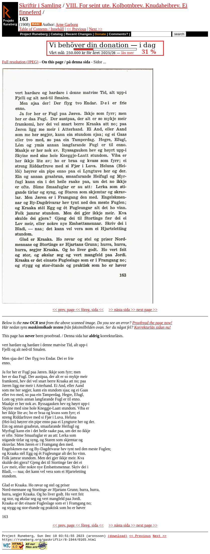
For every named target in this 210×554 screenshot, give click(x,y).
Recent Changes (79, 34)
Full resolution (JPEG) (20, 62)
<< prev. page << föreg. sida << (78, 310)
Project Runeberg (34, 34)
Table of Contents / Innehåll (41, 29)
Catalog (57, 34)
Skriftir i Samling (40, 5)
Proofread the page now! (152, 323)
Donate (100, 34)
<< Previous (76, 29)
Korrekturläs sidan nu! (152, 327)
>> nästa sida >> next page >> (133, 310)
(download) (117, 536)
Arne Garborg (67, 24)
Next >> (95, 29)
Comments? (118, 34)
